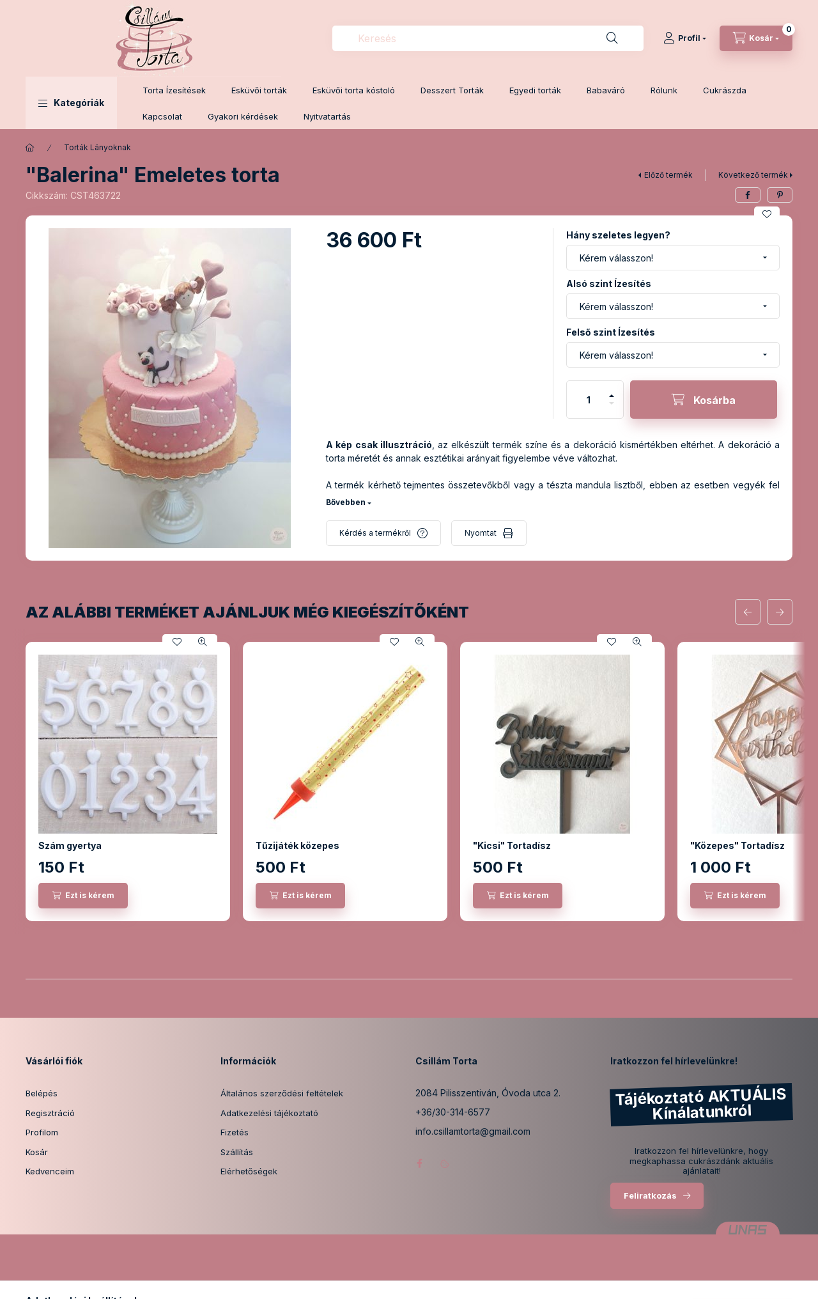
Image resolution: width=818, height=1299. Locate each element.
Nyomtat (481, 533)
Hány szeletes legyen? (618, 234)
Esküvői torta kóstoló (354, 90)
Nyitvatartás (327, 116)
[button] (71, 103)
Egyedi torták (535, 90)
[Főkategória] (30, 147)
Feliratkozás (650, 1195)
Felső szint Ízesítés (610, 332)
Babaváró (606, 90)
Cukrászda (724, 90)
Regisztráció (50, 1113)
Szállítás (236, 1152)
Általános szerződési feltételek (281, 1093)
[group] (409, 781)
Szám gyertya (70, 845)
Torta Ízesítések (174, 90)
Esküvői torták (259, 90)
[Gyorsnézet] (202, 642)
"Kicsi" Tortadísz (512, 845)
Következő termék (753, 175)
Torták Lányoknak (97, 147)
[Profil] (685, 38)
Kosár (37, 1152)
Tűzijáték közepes (297, 845)
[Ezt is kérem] (83, 895)
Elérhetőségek (248, 1171)
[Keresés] (612, 38)
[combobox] (488, 38)
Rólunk (664, 90)
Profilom (42, 1132)
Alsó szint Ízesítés (608, 283)
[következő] (779, 612)
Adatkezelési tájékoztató (269, 1113)
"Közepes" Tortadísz (737, 845)
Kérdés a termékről (375, 533)
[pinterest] (779, 195)
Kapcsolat (162, 116)
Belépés (42, 1093)
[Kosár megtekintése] (756, 38)
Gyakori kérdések (243, 116)
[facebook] (747, 195)
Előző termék (668, 175)
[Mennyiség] (588, 399)
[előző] (747, 612)
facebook (419, 1163)
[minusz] (611, 409)
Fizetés (234, 1132)
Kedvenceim (50, 1171)
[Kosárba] (703, 399)
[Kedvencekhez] (767, 214)
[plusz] (611, 390)
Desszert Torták (452, 90)
